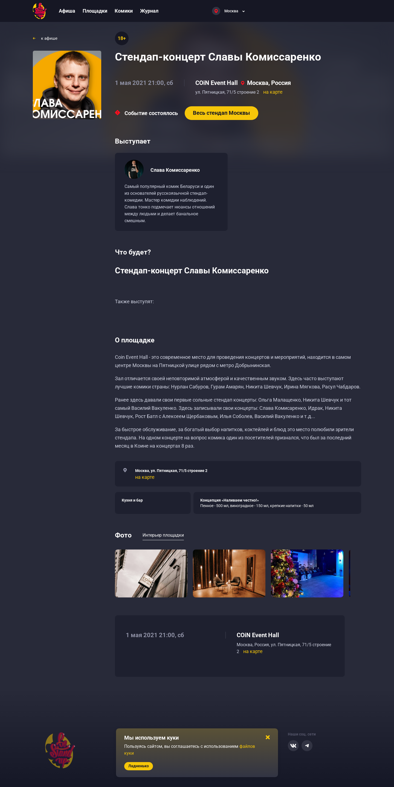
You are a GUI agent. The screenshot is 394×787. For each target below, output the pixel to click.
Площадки (95, 11)
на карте (273, 92)
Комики (124, 11)
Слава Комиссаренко (175, 170)
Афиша (67, 11)
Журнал (149, 11)
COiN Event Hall (216, 82)
